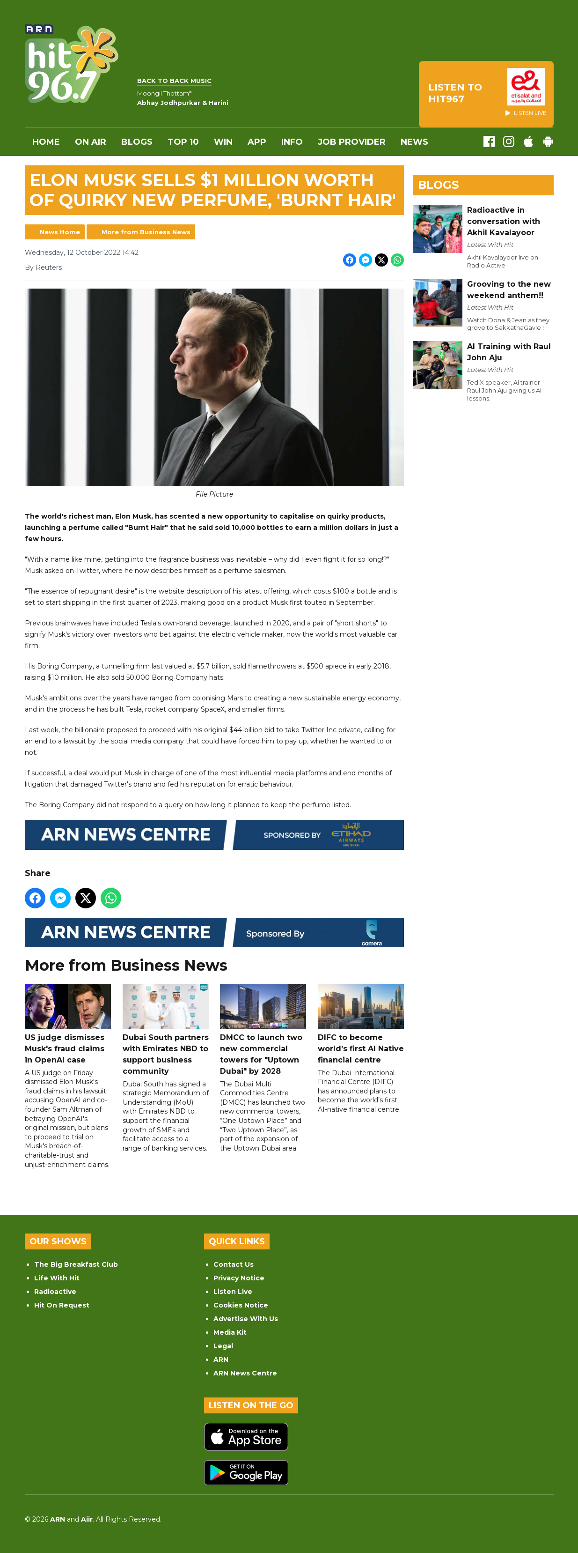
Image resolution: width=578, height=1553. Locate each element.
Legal (223, 1346)
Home (46, 142)
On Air (90, 142)
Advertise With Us (245, 1319)
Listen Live (232, 1291)
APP (257, 142)
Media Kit (230, 1332)
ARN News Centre (245, 1373)
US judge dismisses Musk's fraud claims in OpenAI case (68, 1024)
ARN (220, 1359)
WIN (223, 142)
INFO (292, 142)
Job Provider (352, 142)
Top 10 (183, 142)
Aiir (87, 1519)
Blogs (137, 142)
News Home (60, 232)
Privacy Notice (238, 1278)
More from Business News (146, 232)
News (414, 142)
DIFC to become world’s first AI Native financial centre (360, 1024)
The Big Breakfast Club (76, 1264)
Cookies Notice (240, 1305)
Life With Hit (57, 1278)
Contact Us (233, 1264)
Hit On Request (61, 1305)
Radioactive (55, 1291)
